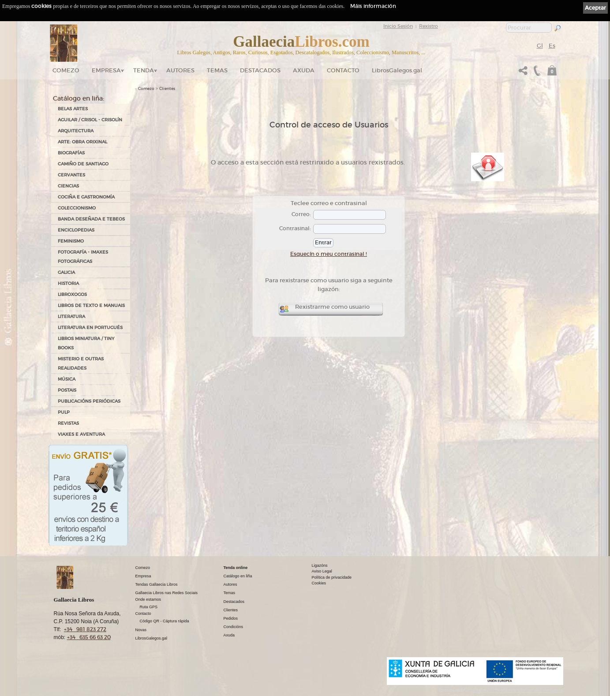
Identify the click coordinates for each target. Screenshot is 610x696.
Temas (217, 70)
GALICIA (66, 272)
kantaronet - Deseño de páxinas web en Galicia (516, 690)
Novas (141, 630)
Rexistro (428, 26)
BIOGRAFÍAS (71, 153)
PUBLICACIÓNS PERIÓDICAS (89, 401)
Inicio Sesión (398, 26)
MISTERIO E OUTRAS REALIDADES (81, 363)
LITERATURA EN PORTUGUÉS (90, 327)
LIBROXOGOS (72, 294)
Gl (540, 45)
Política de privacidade (332, 577)
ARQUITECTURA (76, 131)
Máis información (373, 6)
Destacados (234, 601)
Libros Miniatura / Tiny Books (86, 343)
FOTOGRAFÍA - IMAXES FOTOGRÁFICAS (83, 256)
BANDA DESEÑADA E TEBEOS (91, 219)
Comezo (65, 70)
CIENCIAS (68, 186)
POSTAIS (67, 390)
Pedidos (231, 618)
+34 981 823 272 (85, 629)
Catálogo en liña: (78, 98)
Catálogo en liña (238, 576)
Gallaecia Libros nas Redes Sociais (166, 593)
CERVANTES (71, 175)
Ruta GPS (149, 607)
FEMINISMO (71, 241)
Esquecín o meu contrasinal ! (328, 254)
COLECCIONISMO (77, 208)
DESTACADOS (260, 70)
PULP (64, 412)
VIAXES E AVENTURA (81, 434)
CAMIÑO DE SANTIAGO (83, 164)
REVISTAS (68, 423)
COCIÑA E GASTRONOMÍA (86, 197)
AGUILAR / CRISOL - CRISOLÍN (90, 120)
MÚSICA (66, 379)
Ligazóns (320, 565)
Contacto (343, 70)
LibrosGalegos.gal (397, 70)
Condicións (233, 627)
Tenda (143, 70)
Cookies (319, 583)
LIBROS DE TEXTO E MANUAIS (91, 305)
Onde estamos (148, 599)
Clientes (167, 88)
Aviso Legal (322, 571)
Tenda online (236, 567)
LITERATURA (71, 316)
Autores (180, 70)
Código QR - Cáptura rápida (164, 621)
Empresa (106, 70)
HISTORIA (68, 283)
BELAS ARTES (73, 109)
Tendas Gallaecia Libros (156, 584)
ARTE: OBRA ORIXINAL (82, 142)
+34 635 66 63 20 (89, 637)
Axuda (303, 70)
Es (552, 45)
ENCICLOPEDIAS (76, 230)
